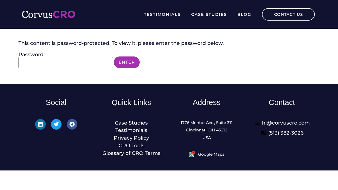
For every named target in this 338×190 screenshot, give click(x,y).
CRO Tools (131, 145)
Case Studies (209, 14)
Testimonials (162, 14)
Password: (65, 60)
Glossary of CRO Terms (131, 153)
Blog (244, 14)
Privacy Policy (131, 138)
